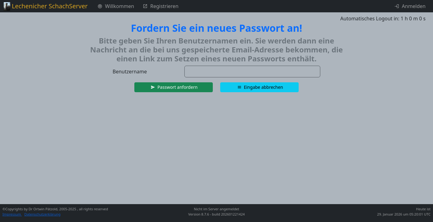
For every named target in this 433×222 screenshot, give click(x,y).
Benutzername (130, 71)
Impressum (12, 214)
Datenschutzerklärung (42, 214)
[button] (173, 87)
